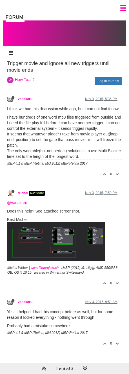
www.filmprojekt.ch (45, 268)
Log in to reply (108, 81)
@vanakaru (17, 202)
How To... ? (25, 79)
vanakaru (25, 99)
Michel (23, 193)
